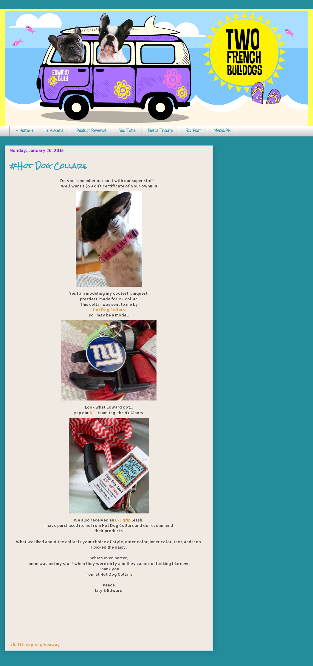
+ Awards (54, 131)
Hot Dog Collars (109, 309)
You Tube (127, 131)
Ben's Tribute (160, 131)
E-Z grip (123, 520)
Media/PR (221, 131)
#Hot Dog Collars (48, 166)
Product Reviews (91, 131)
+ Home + (24, 131)
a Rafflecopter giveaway (35, 644)
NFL (93, 412)
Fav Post (193, 131)
